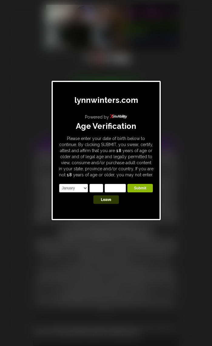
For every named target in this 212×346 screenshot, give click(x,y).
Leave (106, 199)
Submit (140, 188)
